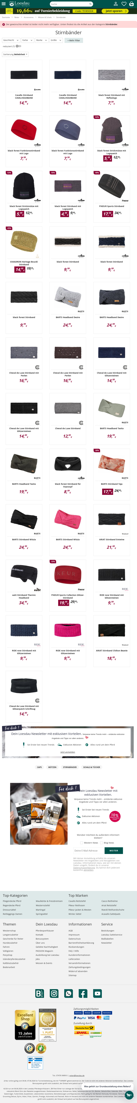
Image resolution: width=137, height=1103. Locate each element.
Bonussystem (42, 938)
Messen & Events (44, 963)
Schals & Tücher (91, 767)
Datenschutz (75, 938)
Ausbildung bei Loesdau (47, 955)
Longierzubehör (10, 934)
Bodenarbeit (9, 967)
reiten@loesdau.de (76, 1075)
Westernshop (9, 930)
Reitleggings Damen (12, 914)
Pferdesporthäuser (45, 930)
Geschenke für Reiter (13, 938)
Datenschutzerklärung (84, 867)
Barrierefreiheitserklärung (81, 942)
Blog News (109, 842)
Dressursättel (9, 909)
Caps (39, 767)
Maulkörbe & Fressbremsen (49, 901)
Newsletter (106, 942)
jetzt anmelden (67, 752)
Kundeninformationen (79, 955)
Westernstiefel (43, 905)
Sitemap (73, 975)
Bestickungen (107, 930)
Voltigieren (8, 951)
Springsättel (42, 914)
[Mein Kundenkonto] (116, 6)
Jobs (38, 959)
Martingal (40, 909)
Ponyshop (7, 955)
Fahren (6, 946)
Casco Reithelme (110, 901)
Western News (91, 842)
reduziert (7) (9, 46)
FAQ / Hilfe (74, 951)
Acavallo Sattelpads (111, 914)
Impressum (74, 934)
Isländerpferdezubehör (14, 959)
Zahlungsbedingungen (80, 967)
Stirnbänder (70, 767)
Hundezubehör (10, 942)
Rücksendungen (76, 946)
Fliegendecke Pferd (12, 901)
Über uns (40, 942)
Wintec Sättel (75, 914)
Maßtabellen (107, 938)
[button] (3, 4)
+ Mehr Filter (74, 40)
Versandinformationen (79, 963)
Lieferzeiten (74, 959)
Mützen (52, 767)
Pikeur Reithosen (77, 905)
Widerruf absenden (78, 971)
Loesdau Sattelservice (111, 934)
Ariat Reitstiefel (109, 905)
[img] (131, 5)
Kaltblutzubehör (11, 963)
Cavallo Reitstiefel (77, 901)
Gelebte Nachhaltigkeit (47, 946)
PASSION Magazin (44, 951)
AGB (71, 930)
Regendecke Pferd (11, 905)
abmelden (88, 870)
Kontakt (39, 934)
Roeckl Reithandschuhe (113, 909)
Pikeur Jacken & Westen (80, 909)
